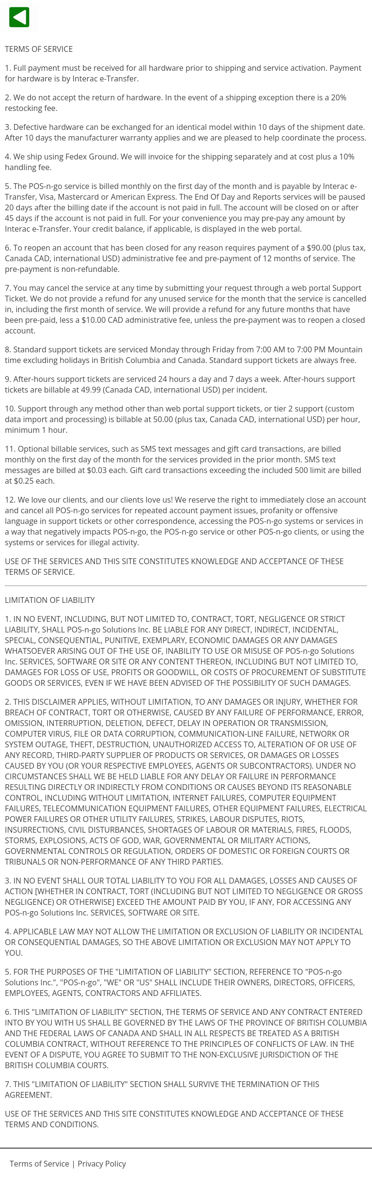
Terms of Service (39, 1163)
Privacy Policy (102, 1163)
